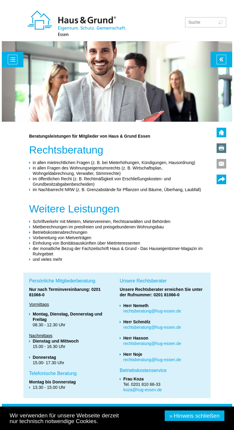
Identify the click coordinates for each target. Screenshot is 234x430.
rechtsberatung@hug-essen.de (152, 311)
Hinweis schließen (197, 416)
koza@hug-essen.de (142, 389)
